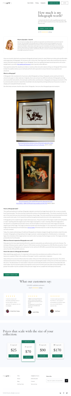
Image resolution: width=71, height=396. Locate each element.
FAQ (18, 375)
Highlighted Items (35, 375)
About (18, 378)
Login (64, 2)
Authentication (34, 378)
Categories (43, 3)
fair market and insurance (24, 64)
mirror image (31, 227)
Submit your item (46, 28)
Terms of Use (34, 384)
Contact (33, 381)
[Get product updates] (55, 380)
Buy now (13, 355)
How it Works (30, 3)
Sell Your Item (20, 384)
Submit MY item (54, 2)
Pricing (37, 3)
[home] (7, 3)
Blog (18, 381)
